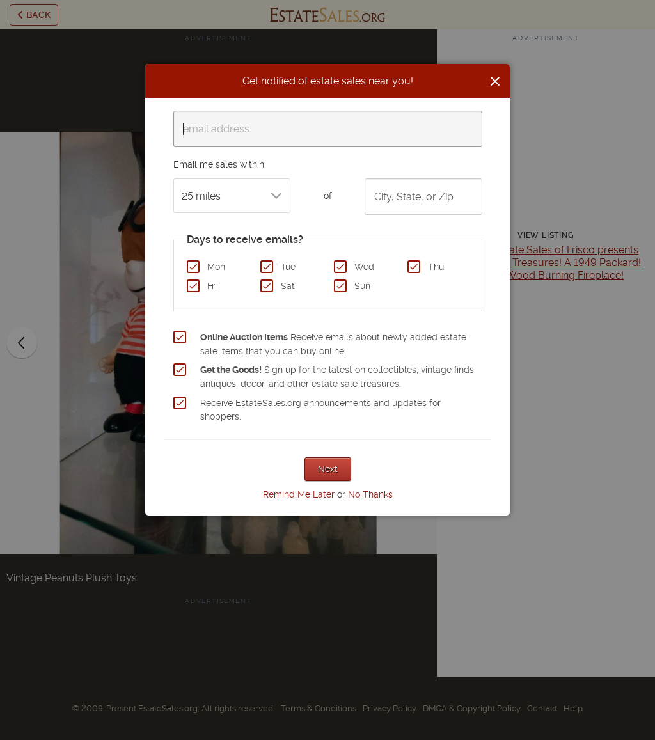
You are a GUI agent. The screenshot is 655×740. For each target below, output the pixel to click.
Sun (362, 286)
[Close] (495, 81)
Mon (216, 267)
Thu (436, 267)
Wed (364, 267)
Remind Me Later (299, 494)
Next (328, 469)
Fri (212, 286)
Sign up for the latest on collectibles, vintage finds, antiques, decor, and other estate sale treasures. (338, 377)
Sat (288, 286)
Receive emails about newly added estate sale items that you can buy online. (333, 344)
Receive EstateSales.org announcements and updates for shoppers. (320, 410)
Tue (288, 267)
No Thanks (370, 494)
